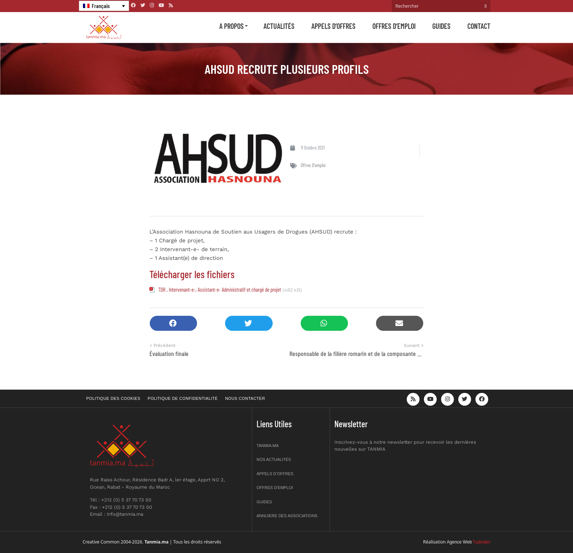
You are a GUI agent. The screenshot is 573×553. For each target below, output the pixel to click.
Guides (441, 26)
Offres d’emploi (393, 26)
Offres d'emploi (313, 165)
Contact (478, 26)
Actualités (279, 26)
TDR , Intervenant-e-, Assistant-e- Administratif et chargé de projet (219, 289)
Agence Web (459, 542)
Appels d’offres (333, 26)
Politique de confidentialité (183, 398)
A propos (231, 26)
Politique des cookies (113, 398)
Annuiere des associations (287, 516)
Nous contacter (245, 398)
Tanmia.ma (267, 445)
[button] (173, 323)
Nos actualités (274, 459)
